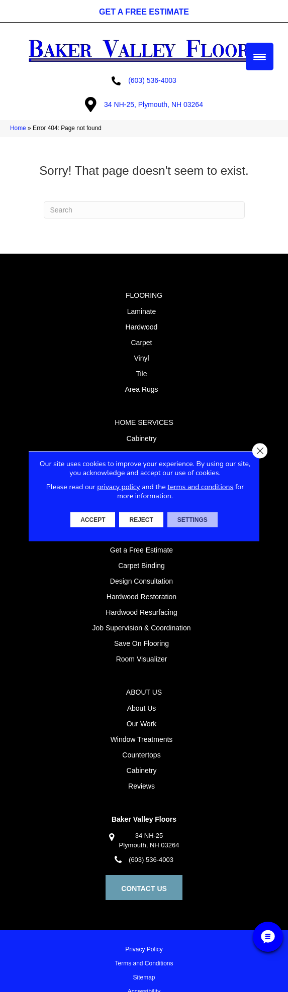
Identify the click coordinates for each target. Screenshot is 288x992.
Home (18, 128)
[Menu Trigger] (259, 56)
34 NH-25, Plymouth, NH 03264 (153, 104)
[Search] (144, 209)
